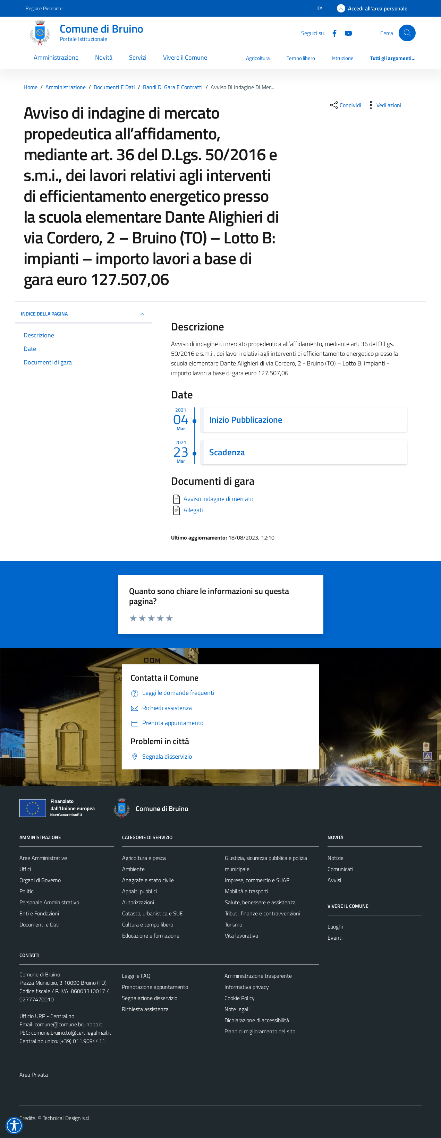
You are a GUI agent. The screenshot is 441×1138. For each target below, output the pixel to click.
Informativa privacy (246, 987)
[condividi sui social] (345, 105)
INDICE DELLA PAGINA (84, 314)
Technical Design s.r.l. (67, 1118)
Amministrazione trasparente (258, 976)
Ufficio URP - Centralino (46, 1016)
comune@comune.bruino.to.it (68, 1024)
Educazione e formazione (150, 935)
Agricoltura (258, 58)
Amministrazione (56, 57)
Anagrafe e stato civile (148, 880)
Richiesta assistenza (145, 1009)
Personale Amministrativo (49, 902)
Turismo (233, 924)
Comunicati (340, 869)
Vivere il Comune (185, 57)
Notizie (336, 858)
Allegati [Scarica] (193, 510)
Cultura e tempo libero (147, 924)
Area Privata (33, 1074)
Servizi (137, 57)
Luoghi (335, 926)
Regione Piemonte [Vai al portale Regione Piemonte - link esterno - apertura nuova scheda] (44, 8)
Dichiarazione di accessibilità (256, 1020)
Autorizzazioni (138, 902)
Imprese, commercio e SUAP (257, 880)
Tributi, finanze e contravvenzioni (262, 913)
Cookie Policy (239, 998)
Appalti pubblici (139, 891)
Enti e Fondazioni (39, 913)
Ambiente (133, 869)
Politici (26, 891)
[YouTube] (346, 32)
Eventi (335, 937)
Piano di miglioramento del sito (259, 1031)
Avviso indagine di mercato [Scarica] (218, 498)
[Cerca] (407, 33)
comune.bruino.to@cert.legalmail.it (71, 1032)
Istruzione (343, 58)
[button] (14, 1126)
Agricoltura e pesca (144, 858)
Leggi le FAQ (136, 976)
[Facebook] (332, 32)
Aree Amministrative (43, 858)
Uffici (25, 869)
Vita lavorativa (241, 935)
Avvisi (334, 880)
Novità (103, 57)
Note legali (236, 1009)
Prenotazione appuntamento (155, 987)
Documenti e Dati (39, 924)
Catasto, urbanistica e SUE (152, 913)
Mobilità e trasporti (246, 891)
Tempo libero (301, 58)
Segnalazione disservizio (149, 998)
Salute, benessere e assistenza (260, 902)
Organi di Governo (40, 880)
